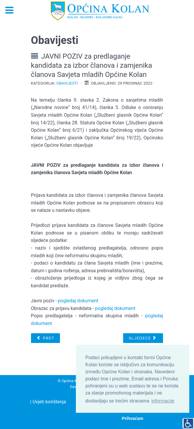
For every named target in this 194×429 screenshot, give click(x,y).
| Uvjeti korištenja (48, 402)
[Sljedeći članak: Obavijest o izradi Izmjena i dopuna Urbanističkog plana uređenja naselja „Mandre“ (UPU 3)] (143, 338)
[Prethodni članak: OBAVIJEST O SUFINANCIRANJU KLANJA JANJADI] (45, 338)
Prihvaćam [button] (133, 418)
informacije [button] (162, 400)
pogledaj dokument (78, 300)
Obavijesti (67, 83)
